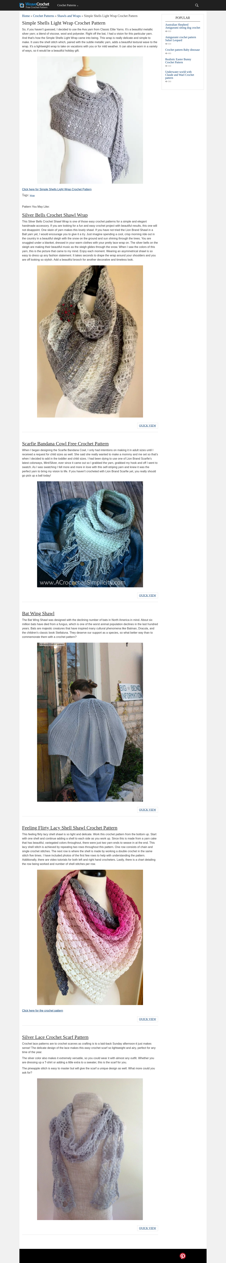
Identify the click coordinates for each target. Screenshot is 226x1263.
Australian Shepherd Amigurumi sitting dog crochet (182, 26)
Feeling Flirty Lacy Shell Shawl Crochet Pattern (69, 827)
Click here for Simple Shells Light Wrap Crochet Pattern (57, 189)
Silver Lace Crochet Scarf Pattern (55, 1037)
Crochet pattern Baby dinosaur (182, 49)
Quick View (147, 425)
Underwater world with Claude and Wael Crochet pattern (179, 74)
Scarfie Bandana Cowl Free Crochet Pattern (65, 443)
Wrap (32, 195)
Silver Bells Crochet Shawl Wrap (55, 215)
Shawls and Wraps (69, 16)
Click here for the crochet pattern (42, 1010)
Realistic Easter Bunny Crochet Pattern (178, 61)
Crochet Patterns (66, 5)
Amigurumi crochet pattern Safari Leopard (180, 39)
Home (26, 16)
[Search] (197, 5)
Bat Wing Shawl (38, 613)
